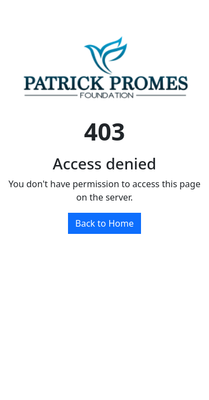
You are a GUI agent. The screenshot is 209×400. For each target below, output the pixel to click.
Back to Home (104, 223)
